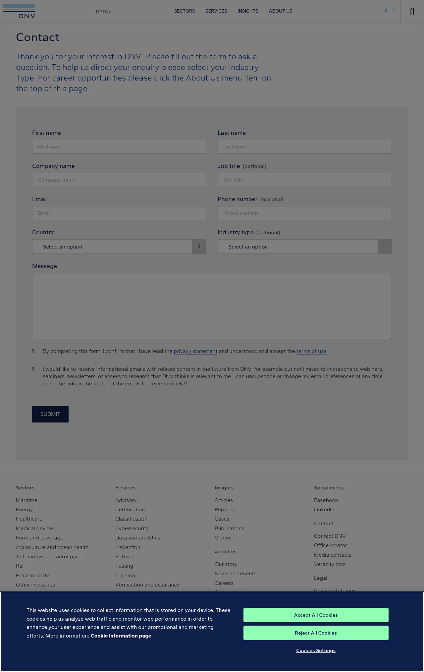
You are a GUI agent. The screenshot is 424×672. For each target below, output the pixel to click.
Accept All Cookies (316, 615)
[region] (212, 631)
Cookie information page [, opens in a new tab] (121, 636)
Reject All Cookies (316, 633)
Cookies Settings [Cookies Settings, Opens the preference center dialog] (316, 650)
